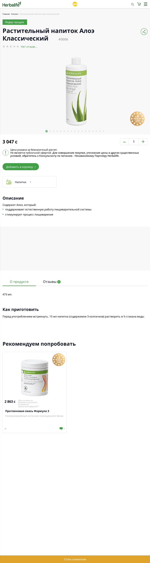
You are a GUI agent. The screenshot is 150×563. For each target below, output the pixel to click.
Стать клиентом (75, 559)
